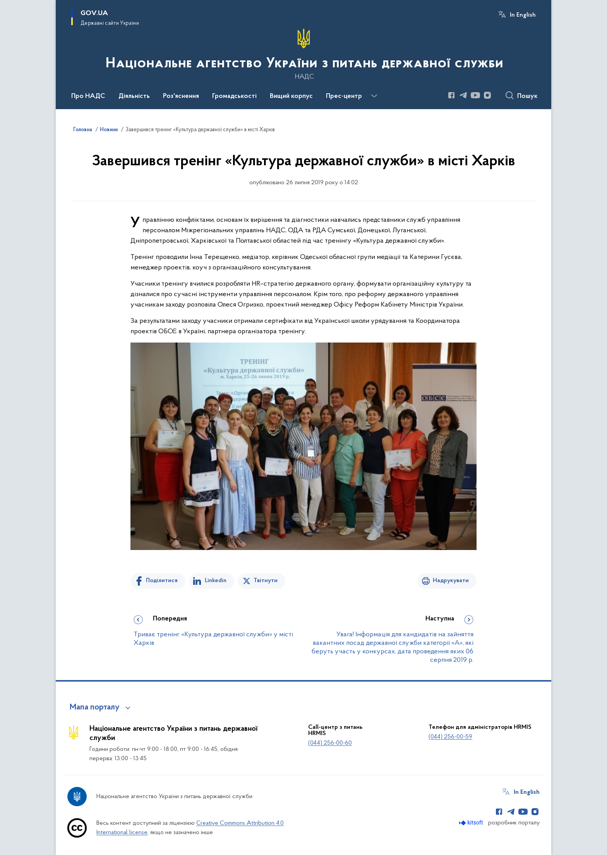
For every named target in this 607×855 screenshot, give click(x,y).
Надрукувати (451, 580)
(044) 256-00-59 (450, 737)
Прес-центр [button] (344, 96)
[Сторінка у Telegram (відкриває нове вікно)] (463, 95)
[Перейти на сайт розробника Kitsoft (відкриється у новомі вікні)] (471, 823)
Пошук (527, 96)
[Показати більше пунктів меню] (374, 96)
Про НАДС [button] (88, 96)
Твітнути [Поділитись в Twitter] (266, 580)
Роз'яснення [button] (181, 96)
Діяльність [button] (134, 96)
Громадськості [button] (234, 96)
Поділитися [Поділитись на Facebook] (162, 580)
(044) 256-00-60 (330, 743)
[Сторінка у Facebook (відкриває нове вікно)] (451, 95)
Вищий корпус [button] (291, 96)
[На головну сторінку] (304, 54)
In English (523, 15)
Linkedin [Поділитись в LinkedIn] (215, 580)
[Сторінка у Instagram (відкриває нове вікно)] (487, 95)
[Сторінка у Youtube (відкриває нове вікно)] (475, 95)
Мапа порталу (95, 707)
